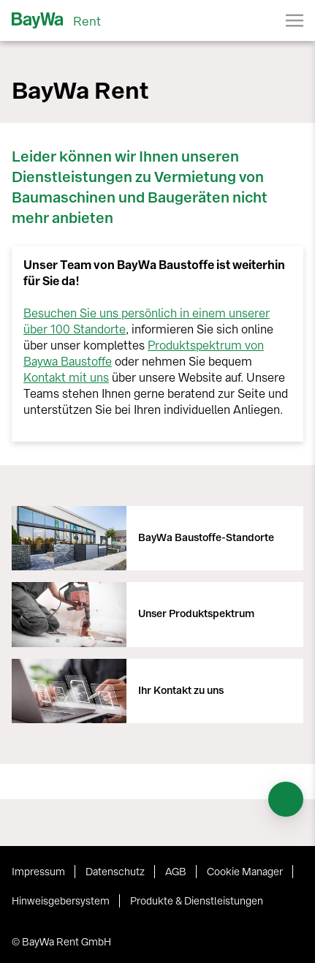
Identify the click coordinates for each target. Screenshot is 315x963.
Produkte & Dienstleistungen (196, 901)
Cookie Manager (245, 872)
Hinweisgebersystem (61, 901)
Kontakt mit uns (66, 378)
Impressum (38, 872)
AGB (175, 872)
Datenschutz (115, 872)
